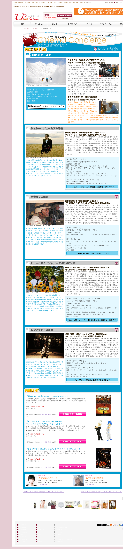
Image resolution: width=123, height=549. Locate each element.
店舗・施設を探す (23, 536)
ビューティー (55, 24)
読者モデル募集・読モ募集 (62, 527)
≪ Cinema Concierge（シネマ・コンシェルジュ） (43, 492)
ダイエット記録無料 (23, 532)
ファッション (39, 24)
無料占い (21, 534)
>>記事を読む (42, 484)
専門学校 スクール (23, 539)
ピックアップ (40, 539)
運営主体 (58, 539)
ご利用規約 (59, 534)
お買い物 (40, 541)
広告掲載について (60, 541)
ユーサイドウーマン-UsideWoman (66, 539)
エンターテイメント (32, 28)
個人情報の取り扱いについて (62, 536)
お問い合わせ (109, 2)
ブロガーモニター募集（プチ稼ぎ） (63, 524)
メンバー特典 (59, 532)
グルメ (39, 534)
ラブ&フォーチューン (106, 24)
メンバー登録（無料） (46, 414)
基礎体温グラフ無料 (23, 529)
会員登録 (65, 15)
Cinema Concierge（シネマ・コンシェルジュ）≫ (101, 492)
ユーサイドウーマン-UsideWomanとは (65, 18)
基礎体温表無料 (23, 527)
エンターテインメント (24, 541)
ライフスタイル (72, 24)
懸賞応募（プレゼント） (61, 529)
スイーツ (89, 24)
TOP (22, 24)
